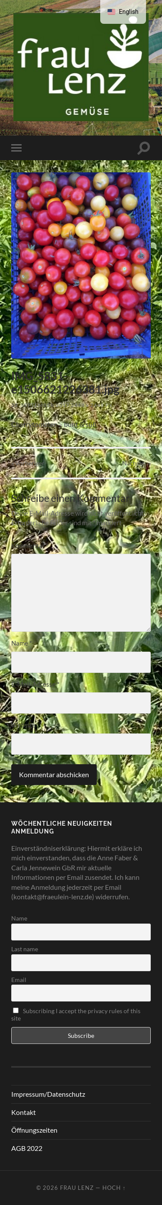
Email (18, 979)
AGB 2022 (26, 1148)
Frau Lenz (77, 1187)
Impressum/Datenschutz (48, 1094)
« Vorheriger (27, 463)
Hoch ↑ (114, 1187)
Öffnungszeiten (34, 1130)
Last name (24, 949)
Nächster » (136, 463)
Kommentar (30, 545)
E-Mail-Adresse (35, 684)
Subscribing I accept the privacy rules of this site (75, 1014)
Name (21, 643)
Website (23, 725)
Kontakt (23, 1112)
